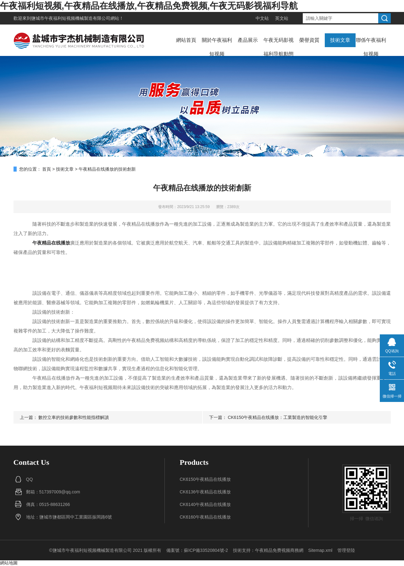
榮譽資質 (309, 40)
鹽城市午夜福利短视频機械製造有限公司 (70, 18)
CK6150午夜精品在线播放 (205, 479)
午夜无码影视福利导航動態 (278, 47)
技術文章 (340, 40)
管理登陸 (346, 550)
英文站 (281, 18)
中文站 (262, 18)
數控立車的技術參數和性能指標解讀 (73, 417)
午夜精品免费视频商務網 (279, 550)
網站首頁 (186, 40)
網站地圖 (9, 562)
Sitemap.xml (320, 550)
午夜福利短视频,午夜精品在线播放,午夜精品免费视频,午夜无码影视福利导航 (149, 6)
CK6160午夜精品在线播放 (205, 516)
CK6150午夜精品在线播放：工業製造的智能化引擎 (277, 417)
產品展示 (248, 40)
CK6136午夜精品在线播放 (205, 491)
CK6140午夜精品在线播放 (205, 504)
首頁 (46, 169)
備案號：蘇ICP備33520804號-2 (197, 550)
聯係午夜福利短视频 (371, 47)
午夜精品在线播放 (51, 242)
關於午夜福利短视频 (217, 47)
